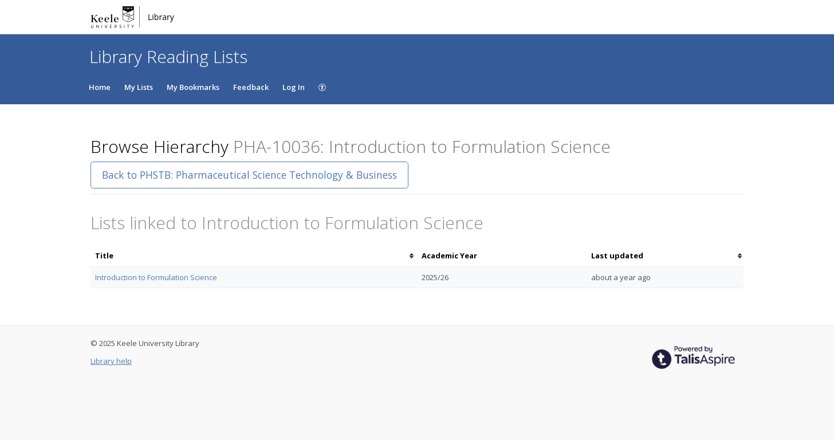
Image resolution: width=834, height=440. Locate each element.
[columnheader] (254, 255)
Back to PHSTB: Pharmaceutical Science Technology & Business (249, 175)
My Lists (138, 87)
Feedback (251, 87)
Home (100, 87)
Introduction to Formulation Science (156, 277)
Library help (111, 361)
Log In (293, 87)
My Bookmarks (193, 87)
